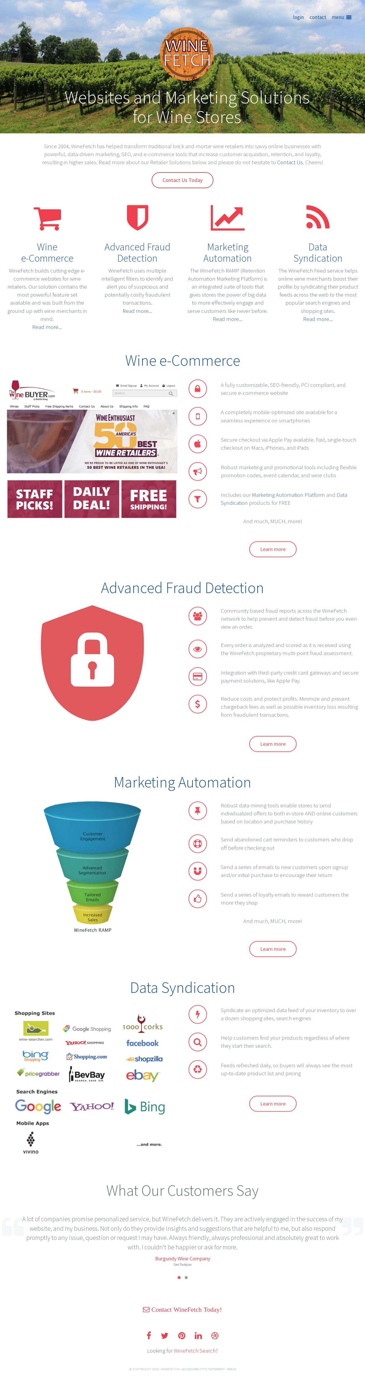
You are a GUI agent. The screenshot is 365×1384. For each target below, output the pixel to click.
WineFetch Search (195, 1356)
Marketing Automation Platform (290, 502)
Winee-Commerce (47, 246)
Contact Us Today (182, 180)
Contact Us (290, 162)
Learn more (273, 557)
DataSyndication (318, 246)
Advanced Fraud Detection (137, 246)
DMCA (231, 1375)
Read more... (47, 321)
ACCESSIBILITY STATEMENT (203, 1375)
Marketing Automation (227, 246)
